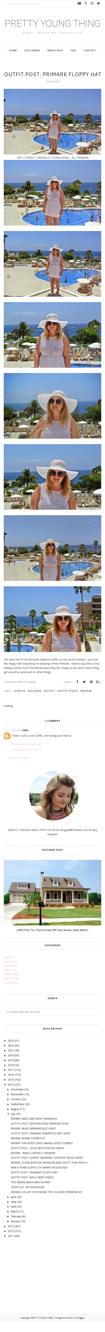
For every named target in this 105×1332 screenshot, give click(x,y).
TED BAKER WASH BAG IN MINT (31, 1192)
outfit (49, 700)
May (13, 1211)
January (15, 1231)
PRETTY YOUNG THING (52, 28)
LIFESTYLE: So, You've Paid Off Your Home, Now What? (52, 940)
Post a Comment (18, 767)
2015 (11, 1089)
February (16, 1226)
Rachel (16, 740)
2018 (11, 1075)
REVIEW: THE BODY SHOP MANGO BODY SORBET (42, 1153)
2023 (11, 1050)
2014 (11, 1094)
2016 (11, 1084)
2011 (11, 1246)
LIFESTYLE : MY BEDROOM (27, 1197)
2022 (11, 1055)
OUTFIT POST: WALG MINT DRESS (32, 1187)
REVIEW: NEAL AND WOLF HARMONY (34, 1128)
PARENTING (11, 988)
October (16, 1109)
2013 (11, 1236)
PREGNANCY (12, 992)
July (13, 1123)
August (15, 1119)
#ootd (20, 700)
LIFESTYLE (10, 980)
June (13, 1206)
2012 (11, 1241)
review (86, 700)
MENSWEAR (11, 984)
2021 (11, 1060)
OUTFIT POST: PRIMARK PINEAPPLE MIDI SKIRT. (41, 1143)
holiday (34, 700)
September (17, 1114)
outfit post (68, 700)
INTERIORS (10, 975)
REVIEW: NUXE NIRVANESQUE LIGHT (33, 1138)
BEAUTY (9, 967)
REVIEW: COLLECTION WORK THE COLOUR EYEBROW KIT (46, 1202)
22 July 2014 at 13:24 (24, 759)
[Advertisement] (32, 1280)
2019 (11, 1070)
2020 (11, 1065)
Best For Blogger (76, 1327)
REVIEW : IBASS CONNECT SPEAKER (33, 1163)
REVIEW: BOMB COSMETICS (28, 1148)
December (17, 1099)
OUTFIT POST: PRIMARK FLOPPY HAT (34, 1182)
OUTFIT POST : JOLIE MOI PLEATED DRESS (37, 1158)
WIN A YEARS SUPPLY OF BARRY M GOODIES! (39, 1177)
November (17, 1104)
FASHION (9, 971)
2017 (11, 1079)
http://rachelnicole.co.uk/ (27, 754)
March (15, 1221)
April (13, 1216)
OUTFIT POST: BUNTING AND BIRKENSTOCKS (40, 1133)
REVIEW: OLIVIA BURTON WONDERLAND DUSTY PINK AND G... (50, 1172)
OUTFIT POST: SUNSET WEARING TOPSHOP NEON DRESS (47, 1167)
